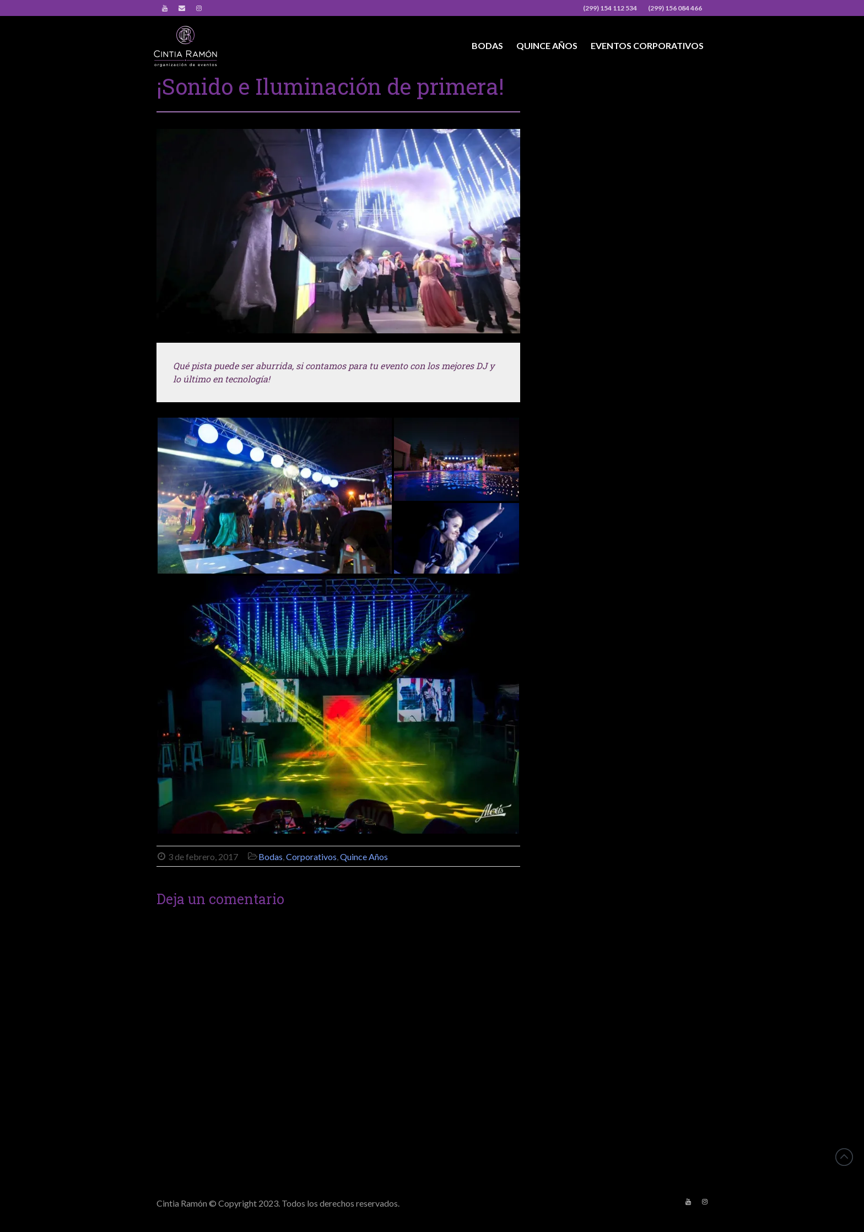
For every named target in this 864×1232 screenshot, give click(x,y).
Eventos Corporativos (647, 45)
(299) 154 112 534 (610, 8)
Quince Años (546, 45)
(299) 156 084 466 (675, 8)
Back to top (844, 1157)
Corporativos (311, 856)
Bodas (487, 45)
